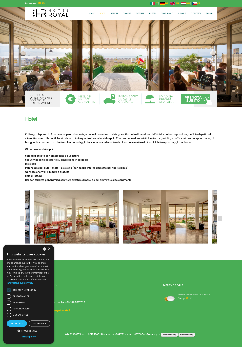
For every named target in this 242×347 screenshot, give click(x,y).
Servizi (114, 13)
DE (164, 3)
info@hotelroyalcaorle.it (56, 310)
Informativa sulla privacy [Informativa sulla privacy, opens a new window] (20, 282)
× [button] (49, 249)
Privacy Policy (169, 334)
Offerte (140, 13)
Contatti (196, 13)
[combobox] (44, 249)
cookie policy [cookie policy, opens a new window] (29, 336)
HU (185, 3)
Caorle (182, 13)
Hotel (102, 13)
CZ (196, 3)
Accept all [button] (17, 323)
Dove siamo (167, 13)
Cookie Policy (186, 334)
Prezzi (152, 13)
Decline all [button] (39, 323)
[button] (28, 331)
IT (154, 3)
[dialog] (28, 294)
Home (91, 13)
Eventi (209, 13)
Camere (127, 13)
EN (174, 3)
